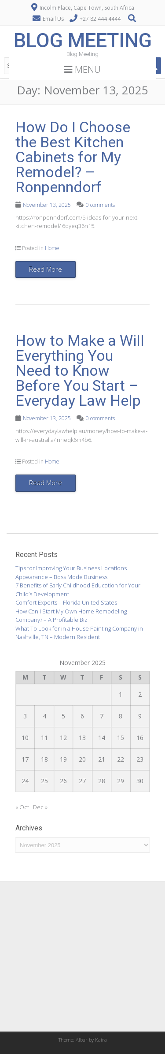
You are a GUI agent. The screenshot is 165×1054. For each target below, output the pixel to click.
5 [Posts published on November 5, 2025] (63, 716)
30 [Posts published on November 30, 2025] (139, 781)
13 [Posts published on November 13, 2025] (82, 737)
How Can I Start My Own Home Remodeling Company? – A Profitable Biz (71, 615)
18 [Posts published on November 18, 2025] (44, 759)
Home (52, 248)
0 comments (100, 205)
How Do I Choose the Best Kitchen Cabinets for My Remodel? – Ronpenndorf (72, 157)
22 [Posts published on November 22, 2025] (120, 759)
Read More (45, 269)
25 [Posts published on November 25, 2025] (44, 781)
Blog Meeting (83, 40)
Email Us (53, 18)
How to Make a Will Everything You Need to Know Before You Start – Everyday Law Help (79, 370)
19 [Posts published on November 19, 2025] (63, 759)
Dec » (40, 807)
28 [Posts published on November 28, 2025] (101, 781)
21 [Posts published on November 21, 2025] (101, 759)
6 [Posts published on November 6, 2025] (82, 716)
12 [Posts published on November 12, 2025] (63, 737)
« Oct (22, 807)
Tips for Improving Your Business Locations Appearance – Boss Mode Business (71, 572)
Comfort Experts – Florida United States (66, 602)
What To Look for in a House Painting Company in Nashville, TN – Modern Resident (79, 632)
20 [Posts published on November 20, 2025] (82, 759)
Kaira (101, 1039)
